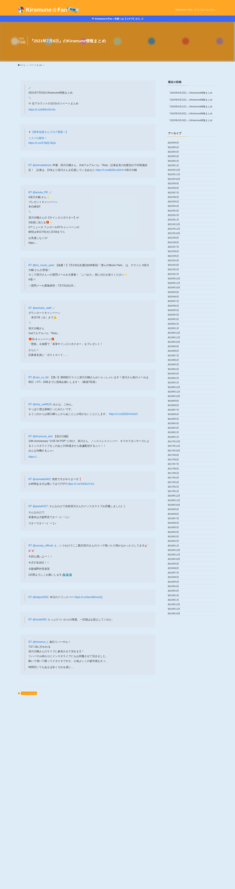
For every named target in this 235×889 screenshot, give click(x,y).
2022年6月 (175, 226)
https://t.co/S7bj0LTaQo (42, 143)
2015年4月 (175, 820)
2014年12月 (176, 847)
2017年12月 (176, 599)
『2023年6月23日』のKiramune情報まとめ (190, 92)
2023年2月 (175, 171)
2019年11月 (176, 440)
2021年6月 (175, 309)
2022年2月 (175, 254)
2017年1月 (175, 675)
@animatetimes (42, 165)
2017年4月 (175, 654)
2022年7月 (175, 219)
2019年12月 (176, 433)
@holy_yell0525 (42, 404)
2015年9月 (175, 785)
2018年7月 (175, 551)
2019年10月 (176, 447)
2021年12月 (176, 268)
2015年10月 (176, 778)
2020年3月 (175, 413)
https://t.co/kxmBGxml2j (88, 597)
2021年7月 (175, 302)
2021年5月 (175, 316)
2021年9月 (175, 288)
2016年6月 (175, 723)
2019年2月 (175, 502)
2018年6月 (175, 558)
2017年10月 (176, 613)
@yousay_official (43, 545)
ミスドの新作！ (37, 138)
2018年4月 (175, 571)
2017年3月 (175, 661)
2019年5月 (175, 482)
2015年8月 (175, 792)
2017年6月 (175, 640)
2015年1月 (175, 841)
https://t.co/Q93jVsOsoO (123, 414)
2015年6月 (175, 806)
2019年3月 (175, 496)
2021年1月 (175, 344)
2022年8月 (175, 213)
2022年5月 (175, 233)
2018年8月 (175, 544)
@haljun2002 (40, 597)
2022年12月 (176, 185)
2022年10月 (176, 199)
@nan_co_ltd (40, 377)
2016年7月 (175, 716)
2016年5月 (175, 730)
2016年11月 (176, 689)
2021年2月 (175, 337)
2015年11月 (176, 772)
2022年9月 (175, 206)
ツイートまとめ (29, 693)
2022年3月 (175, 247)
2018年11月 (176, 523)
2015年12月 (176, 765)
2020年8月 (175, 378)
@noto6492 (39, 619)
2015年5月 (175, 813)
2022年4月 (175, 240)
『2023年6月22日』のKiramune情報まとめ (190, 99)
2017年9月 (175, 620)
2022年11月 (176, 192)
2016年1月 (175, 758)
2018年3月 (175, 578)
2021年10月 (176, 282)
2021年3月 (175, 330)
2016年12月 (176, 682)
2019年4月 (175, 489)
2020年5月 (175, 399)
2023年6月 (175, 144)
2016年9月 (175, 703)
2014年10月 (176, 861)
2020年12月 (176, 351)
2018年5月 (175, 565)
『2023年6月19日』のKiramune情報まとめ (190, 120)
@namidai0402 (42, 479)
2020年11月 (176, 357)
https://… (33, 456)
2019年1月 (175, 509)
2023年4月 (175, 157)
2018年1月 (175, 592)
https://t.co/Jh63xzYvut (80, 483)
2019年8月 (175, 461)
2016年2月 (175, 751)
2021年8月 (175, 295)
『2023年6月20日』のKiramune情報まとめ (190, 113)
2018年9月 (175, 537)
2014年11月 (176, 854)
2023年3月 (175, 164)
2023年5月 (175, 150)
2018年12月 (176, 516)
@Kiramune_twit (42, 436)
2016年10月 (176, 696)
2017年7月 (175, 634)
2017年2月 (175, 668)
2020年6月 (175, 392)
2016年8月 (175, 709)
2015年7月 (175, 799)
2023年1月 (175, 178)
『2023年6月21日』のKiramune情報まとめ (190, 106)
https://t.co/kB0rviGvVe (41, 109)
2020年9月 (175, 371)
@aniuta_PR (40, 192)
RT (30, 165)
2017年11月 (176, 606)
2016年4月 (175, 737)
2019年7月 (175, 468)
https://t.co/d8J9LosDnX (110, 170)
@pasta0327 (40, 506)
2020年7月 (175, 385)
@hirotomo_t (40, 641)
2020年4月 (175, 406)
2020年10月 (176, 364)
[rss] (215, 2)
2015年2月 (175, 834)
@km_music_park (43, 265)
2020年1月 (175, 427)
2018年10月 (176, 530)
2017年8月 (175, 627)
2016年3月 (175, 744)
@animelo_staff (42, 308)
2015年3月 (175, 827)
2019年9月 (175, 454)
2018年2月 (175, 585)
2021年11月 (176, 275)
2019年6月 (175, 475)
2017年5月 (175, 647)
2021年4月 (175, 323)
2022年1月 (175, 261)
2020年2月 (175, 420)
